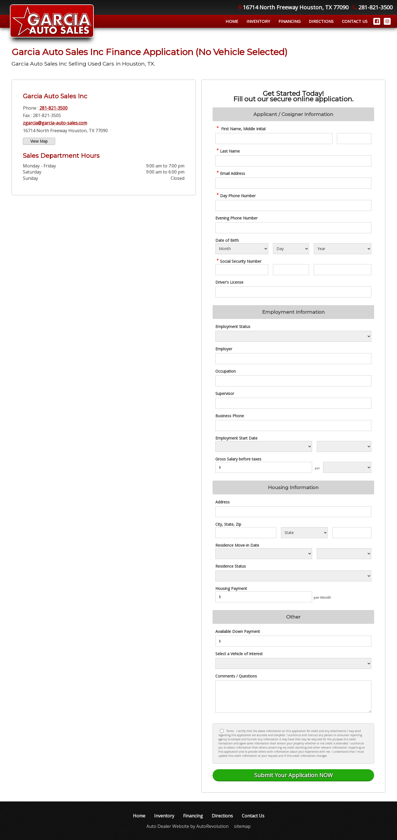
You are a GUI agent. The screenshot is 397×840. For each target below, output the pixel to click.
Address (222, 502)
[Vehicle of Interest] (293, 663)
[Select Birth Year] (342, 248)
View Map (39, 141)
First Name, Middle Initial (240, 128)
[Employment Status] (293, 336)
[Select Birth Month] (241, 248)
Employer (223, 348)
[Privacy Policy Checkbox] (222, 731)
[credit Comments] (293, 696)
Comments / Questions (236, 676)
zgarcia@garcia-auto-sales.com (55, 123)
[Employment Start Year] (344, 446)
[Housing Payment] (263, 596)
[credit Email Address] (293, 183)
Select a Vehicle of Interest (239, 653)
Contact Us (355, 21)
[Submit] (293, 775)
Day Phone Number (235, 195)
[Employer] (293, 358)
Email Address (230, 173)
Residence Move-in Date (237, 545)
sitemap (242, 826)
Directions (321, 21)
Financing (289, 21)
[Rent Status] (293, 575)
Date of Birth (227, 240)
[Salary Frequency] (347, 467)
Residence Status (230, 566)
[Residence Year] (344, 553)
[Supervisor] (293, 403)
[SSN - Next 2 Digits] (291, 269)
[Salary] (263, 467)
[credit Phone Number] (293, 205)
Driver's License (229, 282)
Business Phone (229, 415)
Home (232, 21)
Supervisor (224, 393)
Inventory (258, 21)
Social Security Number (238, 261)
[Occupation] (293, 380)
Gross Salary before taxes (238, 459)
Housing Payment (231, 588)
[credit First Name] (273, 138)
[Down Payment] (293, 641)
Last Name (227, 151)
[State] (304, 532)
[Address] (293, 511)
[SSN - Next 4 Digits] (342, 269)
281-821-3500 (53, 108)
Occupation (225, 371)
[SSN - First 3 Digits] (241, 269)
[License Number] (293, 291)
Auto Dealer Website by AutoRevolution (187, 826)
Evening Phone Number (236, 218)
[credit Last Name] (293, 160)
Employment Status (232, 326)
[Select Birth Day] (291, 248)
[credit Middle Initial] (354, 138)
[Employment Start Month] (263, 446)
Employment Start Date (236, 438)
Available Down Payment (237, 631)
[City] (245, 532)
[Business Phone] (293, 425)
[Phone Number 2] (293, 227)
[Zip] (351, 532)
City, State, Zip (228, 524)
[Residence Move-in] (263, 553)
